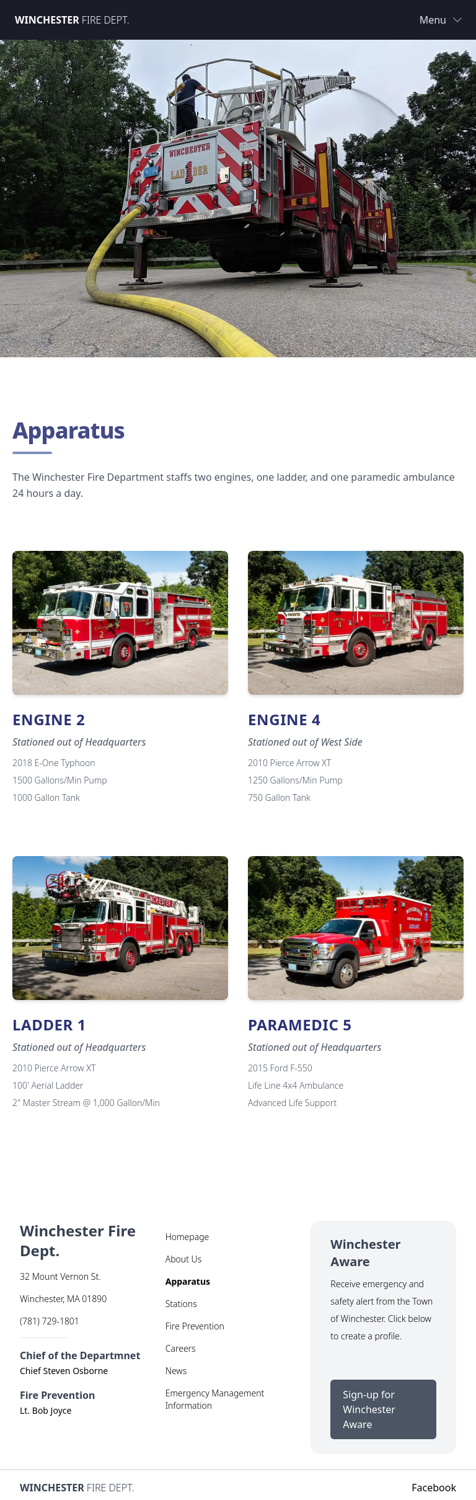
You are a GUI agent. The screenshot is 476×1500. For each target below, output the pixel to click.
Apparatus (187, 1281)
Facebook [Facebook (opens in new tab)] (434, 1487)
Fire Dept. (72, 20)
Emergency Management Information (215, 1399)
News (176, 1371)
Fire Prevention (194, 1326)
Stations (181, 1304)
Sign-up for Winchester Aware (389, 1409)
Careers (180, 1348)
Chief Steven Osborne (64, 1371)
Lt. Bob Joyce (45, 1410)
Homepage (187, 1237)
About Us (183, 1259)
